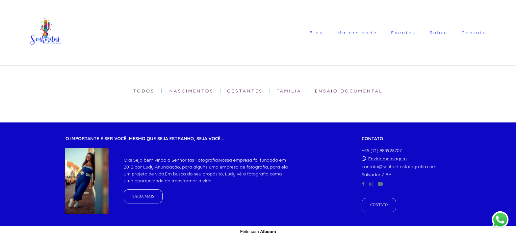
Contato (474, 33)
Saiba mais (143, 196)
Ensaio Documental (349, 91)
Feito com (258, 231)
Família (288, 91)
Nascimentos (191, 91)
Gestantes (245, 91)
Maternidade (357, 33)
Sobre (438, 33)
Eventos (403, 33)
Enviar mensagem (387, 158)
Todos (144, 91)
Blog (316, 33)
